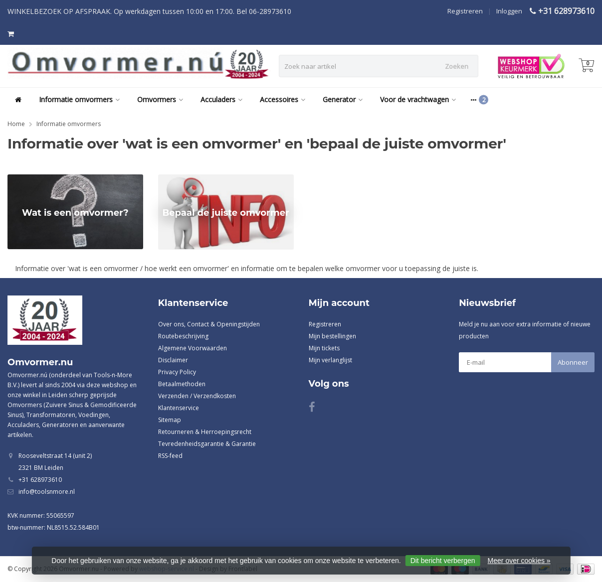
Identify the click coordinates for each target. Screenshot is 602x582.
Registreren (465, 10)
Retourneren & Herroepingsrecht (204, 432)
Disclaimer (173, 360)
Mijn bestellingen (332, 336)
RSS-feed (170, 455)
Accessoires (282, 99)
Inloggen (509, 10)
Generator (343, 99)
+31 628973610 (566, 10)
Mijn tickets (324, 348)
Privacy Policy (177, 372)
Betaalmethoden (181, 384)
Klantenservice (178, 408)
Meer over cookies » (519, 561)
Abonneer (573, 362)
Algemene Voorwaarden (192, 348)
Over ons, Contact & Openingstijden (209, 324)
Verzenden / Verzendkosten (197, 396)
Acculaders (221, 99)
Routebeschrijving (183, 336)
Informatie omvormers (79, 99)
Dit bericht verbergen (442, 561)
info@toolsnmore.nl (46, 491)
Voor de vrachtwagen (418, 99)
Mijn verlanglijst (330, 360)
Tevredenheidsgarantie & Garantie (207, 443)
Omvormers (160, 99)
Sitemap (169, 420)
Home (16, 124)
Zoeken (456, 66)
